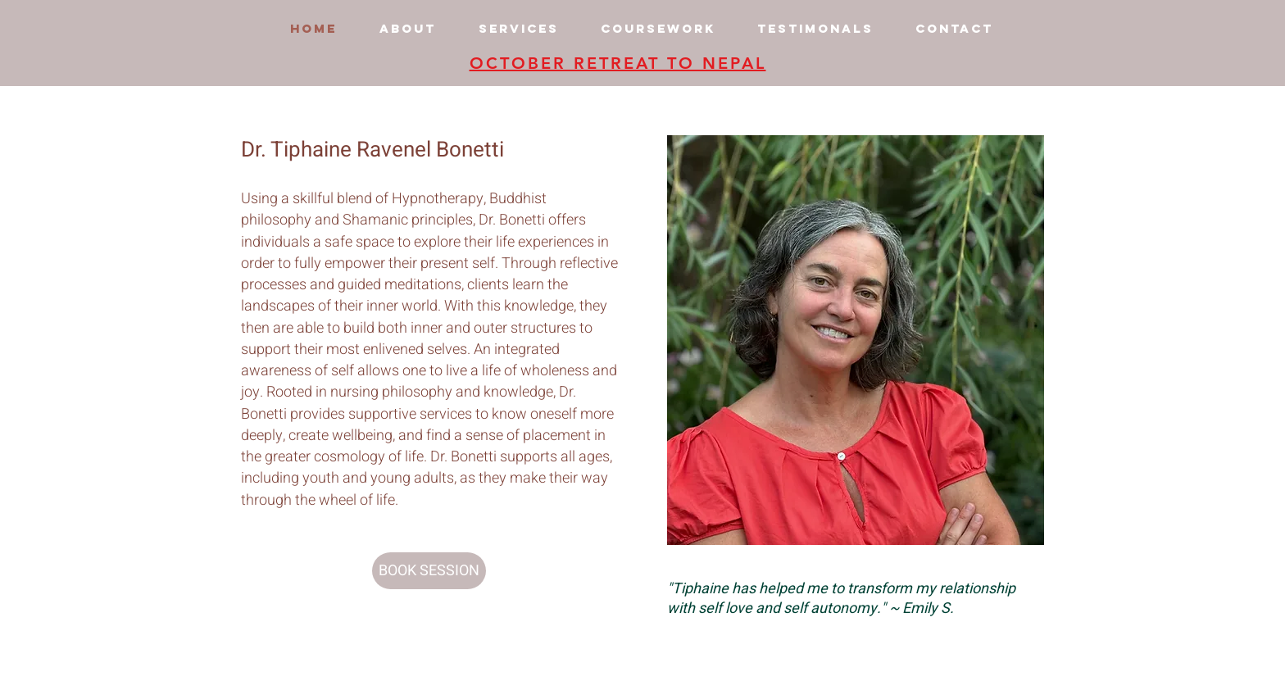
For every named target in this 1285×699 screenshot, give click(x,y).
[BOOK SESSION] (429, 570)
